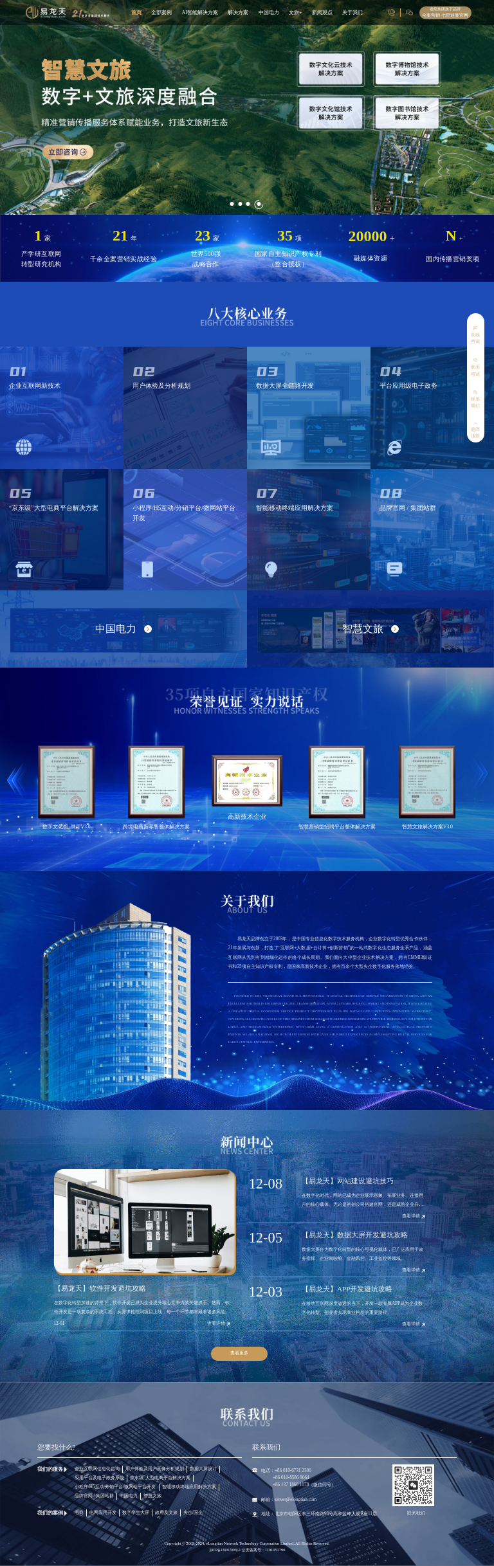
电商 (79, 1512)
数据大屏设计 (203, 1468)
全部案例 (161, 12)
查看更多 (239, 1353)
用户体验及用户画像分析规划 (154, 1468)
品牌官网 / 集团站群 (94, 1495)
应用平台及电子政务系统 (99, 1477)
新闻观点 (322, 12)
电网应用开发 (102, 1512)
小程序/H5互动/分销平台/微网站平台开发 (115, 1486)
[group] (247, 107)
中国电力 (269, 12)
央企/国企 (193, 1512)
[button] (232, 196)
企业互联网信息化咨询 (97, 1468)
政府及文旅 (166, 1512)
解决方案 (238, 12)
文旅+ (295, 12)
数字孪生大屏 (135, 1512)
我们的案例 (50, 1513)
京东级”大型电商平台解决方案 (160, 1477)
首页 (136, 12)
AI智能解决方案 (199, 12)
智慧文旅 (152, 1495)
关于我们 (352, 12)
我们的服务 (50, 1469)
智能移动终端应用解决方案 (189, 1486)
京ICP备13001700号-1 (225, 1550)
